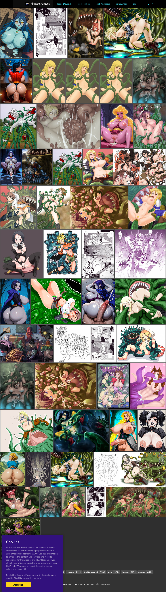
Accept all (18, 584)
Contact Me (103, 584)
